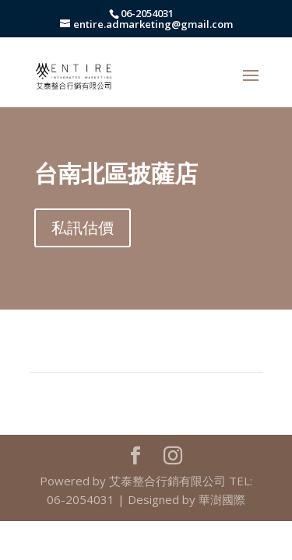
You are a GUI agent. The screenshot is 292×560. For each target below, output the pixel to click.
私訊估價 (82, 227)
